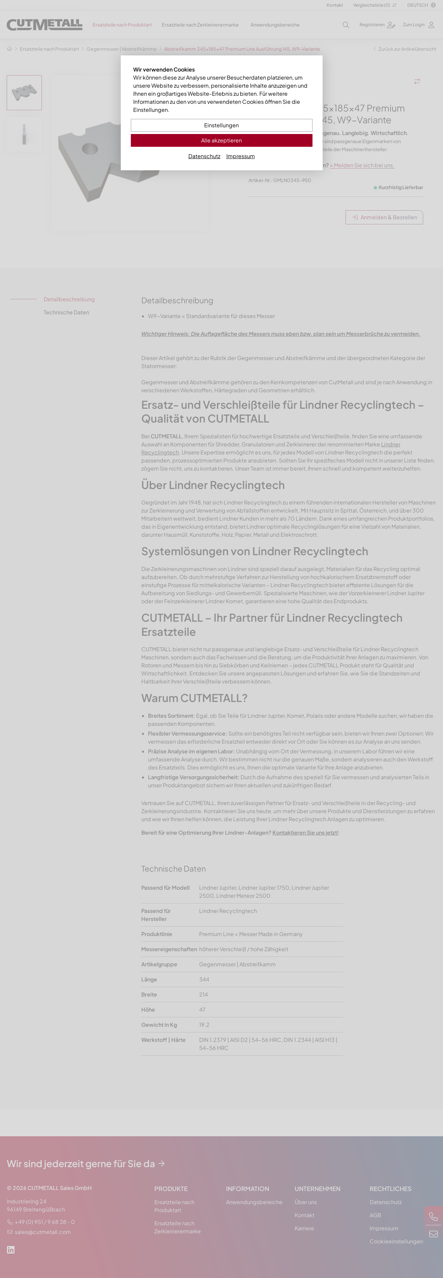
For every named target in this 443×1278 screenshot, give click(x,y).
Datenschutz (204, 156)
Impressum (240, 156)
